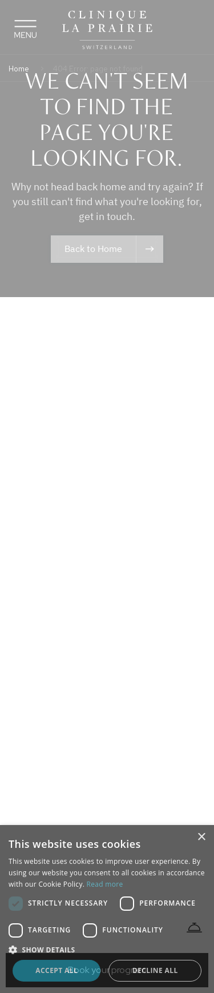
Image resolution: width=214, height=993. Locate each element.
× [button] (201, 837)
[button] (107, 949)
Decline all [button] (155, 970)
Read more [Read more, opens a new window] (105, 884)
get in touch (105, 216)
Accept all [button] (56, 970)
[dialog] (107, 909)
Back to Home (93, 248)
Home (19, 69)
